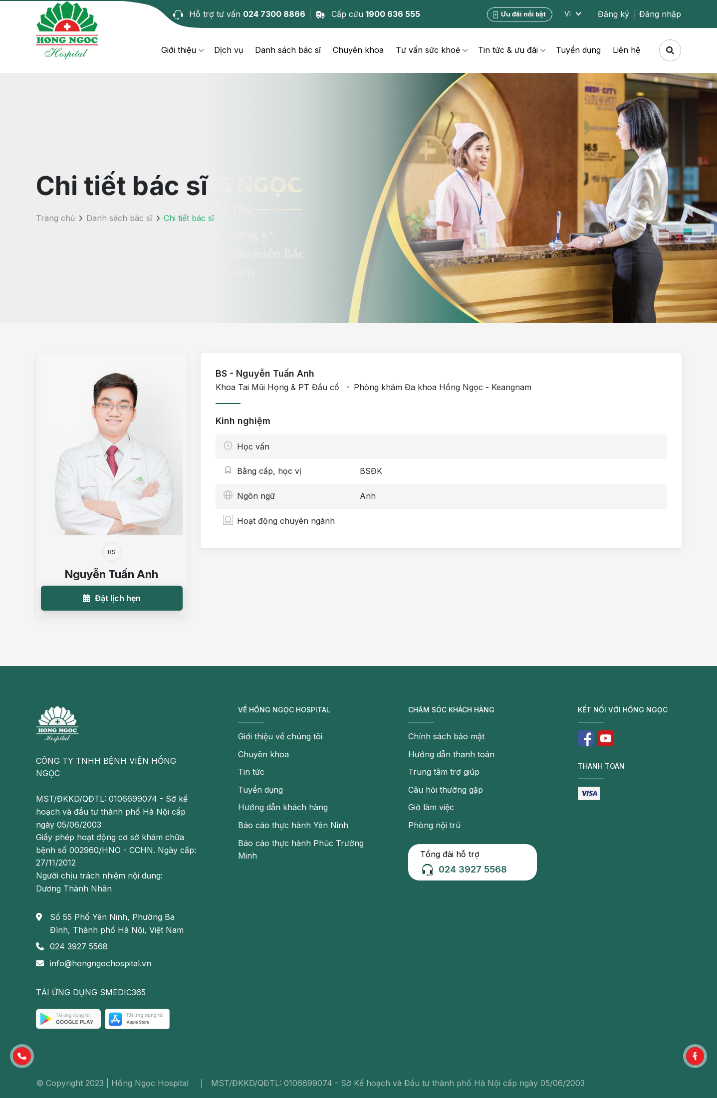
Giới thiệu (178, 50)
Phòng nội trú (434, 825)
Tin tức (251, 772)
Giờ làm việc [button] (431, 807)
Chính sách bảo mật (446, 736)
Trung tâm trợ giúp (443, 772)
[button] (112, 598)
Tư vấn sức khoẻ (428, 50)
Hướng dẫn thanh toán (451, 754)
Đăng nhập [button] (660, 14)
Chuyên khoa (358, 50)
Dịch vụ (228, 50)
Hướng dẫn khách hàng (283, 807)
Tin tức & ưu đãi (508, 50)
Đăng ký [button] (613, 14)
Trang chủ (55, 218)
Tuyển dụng (578, 50)
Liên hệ (626, 50)
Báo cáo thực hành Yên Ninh (293, 825)
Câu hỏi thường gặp (445, 790)
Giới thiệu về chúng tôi (280, 736)
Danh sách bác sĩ (288, 50)
